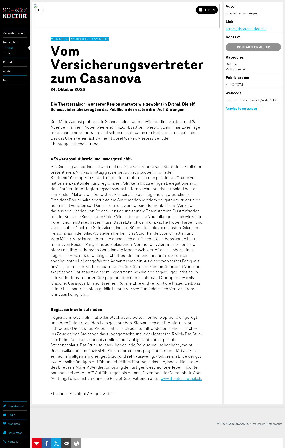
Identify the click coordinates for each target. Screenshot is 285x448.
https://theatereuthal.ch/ (246, 28)
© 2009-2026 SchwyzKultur (234, 424)
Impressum (258, 424)
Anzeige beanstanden (241, 108)
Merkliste (11, 423)
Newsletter (12, 432)
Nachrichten (11, 42)
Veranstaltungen (13, 33)
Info (5, 80)
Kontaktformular (253, 47)
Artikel (9, 47)
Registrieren (13, 406)
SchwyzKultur (15, 13)
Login (9, 415)
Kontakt (10, 441)
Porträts (8, 62)
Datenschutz (274, 424)
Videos (9, 53)
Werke (7, 71)
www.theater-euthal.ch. (181, 378)
